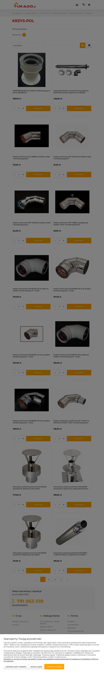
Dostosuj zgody (36, 667)
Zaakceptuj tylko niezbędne (15, 667)
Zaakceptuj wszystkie (54, 667)
